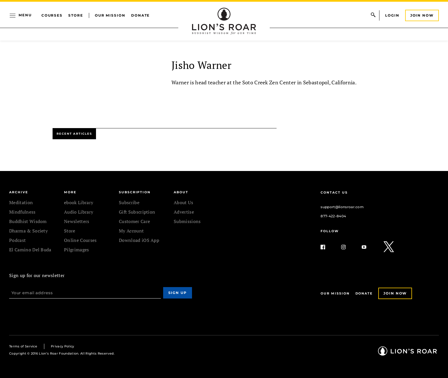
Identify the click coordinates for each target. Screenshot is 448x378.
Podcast (17, 240)
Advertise (184, 212)
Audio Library (78, 212)
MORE (70, 192)
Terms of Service (23, 346)
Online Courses (80, 240)
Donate (140, 15)
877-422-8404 (333, 216)
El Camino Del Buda (30, 249)
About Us (183, 202)
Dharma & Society (28, 231)
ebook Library (78, 202)
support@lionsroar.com (342, 207)
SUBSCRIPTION (135, 192)
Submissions (187, 221)
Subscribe (129, 202)
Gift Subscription (137, 212)
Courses (52, 15)
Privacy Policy (62, 346)
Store (75, 15)
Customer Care (134, 221)
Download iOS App (139, 240)
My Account (131, 231)
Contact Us (334, 192)
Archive (18, 192)
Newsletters (76, 221)
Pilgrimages (76, 249)
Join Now (422, 15)
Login (392, 15)
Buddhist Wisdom (28, 221)
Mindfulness (22, 212)
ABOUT (181, 192)
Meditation (21, 202)
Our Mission (110, 15)
